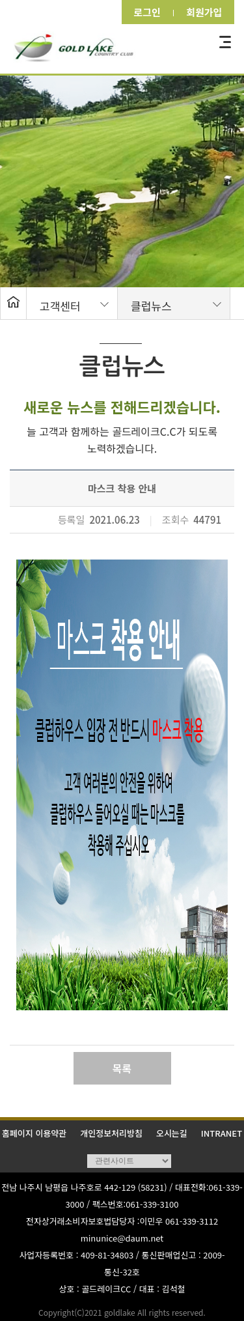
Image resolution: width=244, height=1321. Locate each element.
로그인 (143, 12)
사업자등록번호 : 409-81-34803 (76, 1255)
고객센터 (60, 306)
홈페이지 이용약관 (34, 1133)
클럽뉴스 (151, 306)
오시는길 (171, 1133)
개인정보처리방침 (111, 1133)
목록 (122, 1068)
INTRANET (221, 1133)
